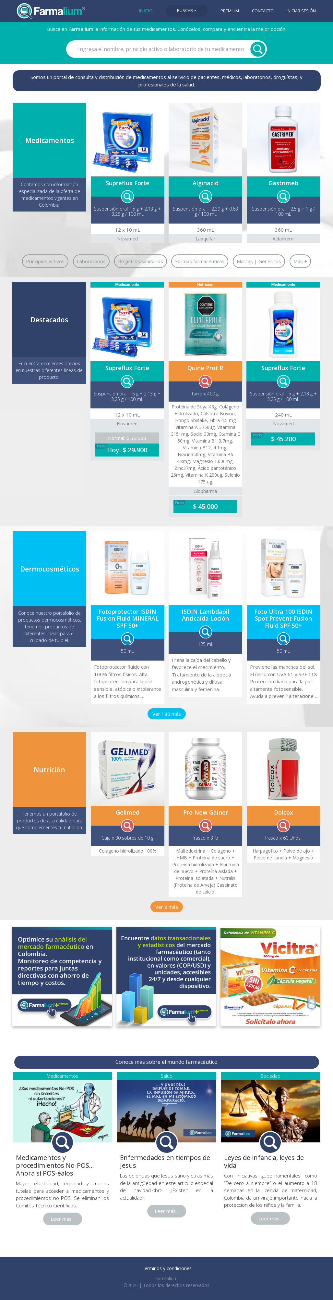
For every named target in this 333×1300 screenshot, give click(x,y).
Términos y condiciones (167, 1268)
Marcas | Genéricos (259, 261)
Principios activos (45, 261)
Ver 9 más (166, 907)
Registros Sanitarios (140, 261)
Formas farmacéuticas (199, 261)
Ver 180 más (166, 714)
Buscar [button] (185, 10)
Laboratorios (91, 261)
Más (300, 261)
